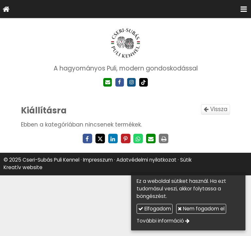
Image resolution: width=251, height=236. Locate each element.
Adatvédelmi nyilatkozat (146, 159)
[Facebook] (119, 82)
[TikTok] (144, 82)
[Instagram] (131, 82)
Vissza (215, 109)
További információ (160, 220)
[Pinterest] (125, 139)
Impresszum (98, 159)
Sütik (186, 159)
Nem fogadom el (201, 208)
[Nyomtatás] (163, 139)
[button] (244, 9)
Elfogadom (154, 208)
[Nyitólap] (6, 9)
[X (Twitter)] (100, 139)
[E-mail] (108, 82)
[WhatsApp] (138, 139)
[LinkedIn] (112, 139)
